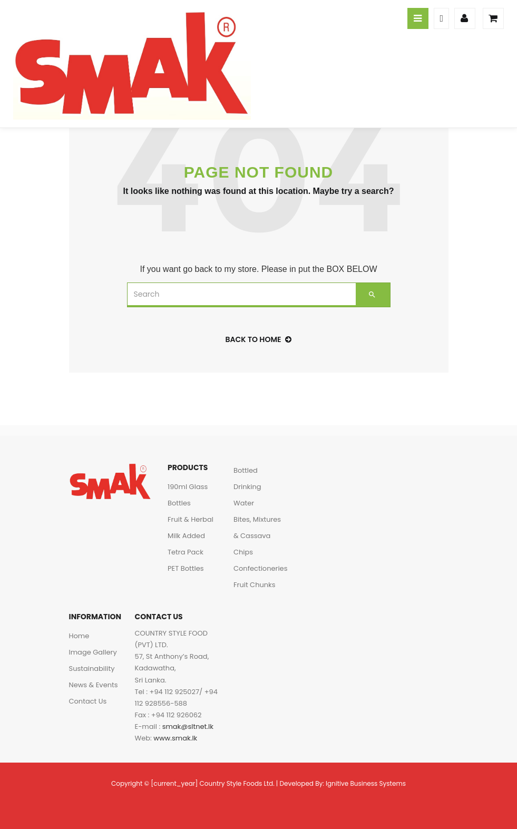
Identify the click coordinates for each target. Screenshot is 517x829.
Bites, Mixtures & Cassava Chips (257, 535)
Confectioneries (260, 568)
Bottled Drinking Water (247, 486)
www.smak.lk (175, 738)
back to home (259, 339)
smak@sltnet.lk (187, 726)
